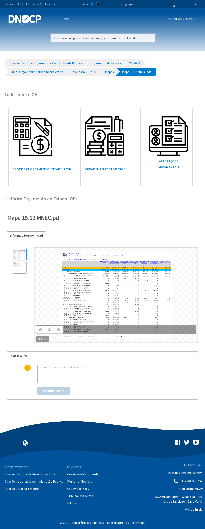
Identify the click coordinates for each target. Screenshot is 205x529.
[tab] (102, 356)
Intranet (73, 503)
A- (122, 4)
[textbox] (109, 374)
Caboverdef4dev (78, 489)
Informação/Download (26, 235)
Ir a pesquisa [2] (34, 4)
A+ (131, 4)
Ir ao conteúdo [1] (14, 4)
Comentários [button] (103, 355)
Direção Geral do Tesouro (21, 489)
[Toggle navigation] (46, 19)
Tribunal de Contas (80, 496)
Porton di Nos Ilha (79, 481)
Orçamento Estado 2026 (105, 169)
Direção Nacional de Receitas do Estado (31, 474)
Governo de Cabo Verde (82, 474)
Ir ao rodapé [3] (52, 4)
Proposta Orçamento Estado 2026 (42, 169)
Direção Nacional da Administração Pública (33, 481)
